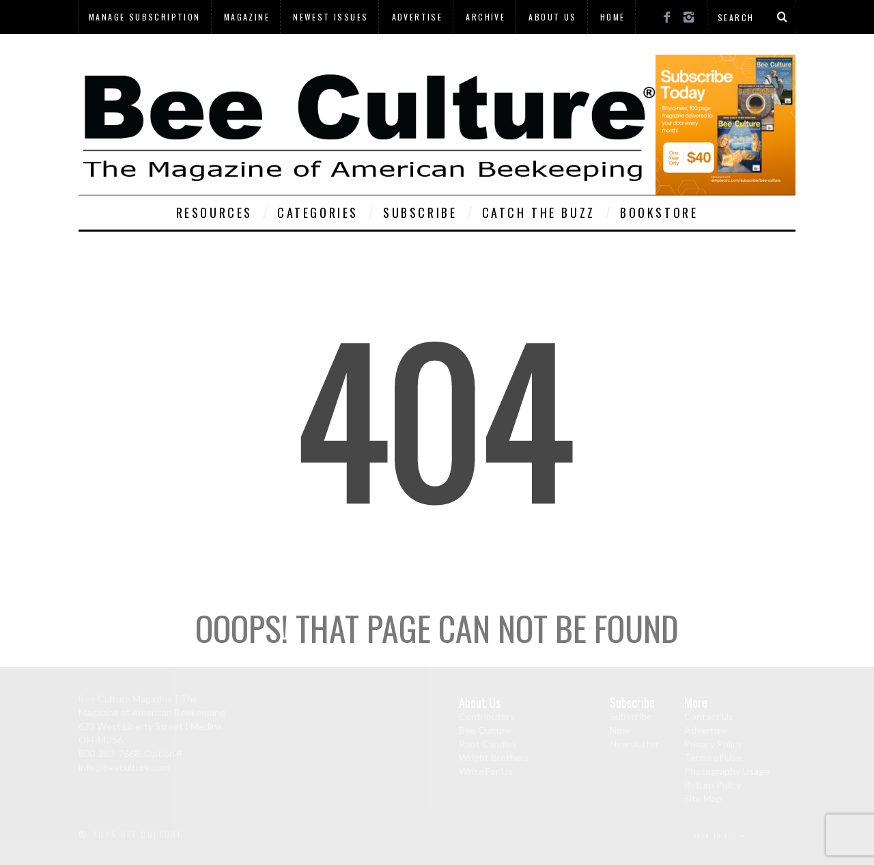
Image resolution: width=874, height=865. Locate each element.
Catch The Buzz (538, 212)
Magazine (247, 17)
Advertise (417, 17)
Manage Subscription (145, 17)
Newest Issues (330, 17)
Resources (214, 212)
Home (612, 17)
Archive (485, 17)
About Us (552, 17)
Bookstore (659, 212)
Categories (317, 212)
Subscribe (420, 212)
